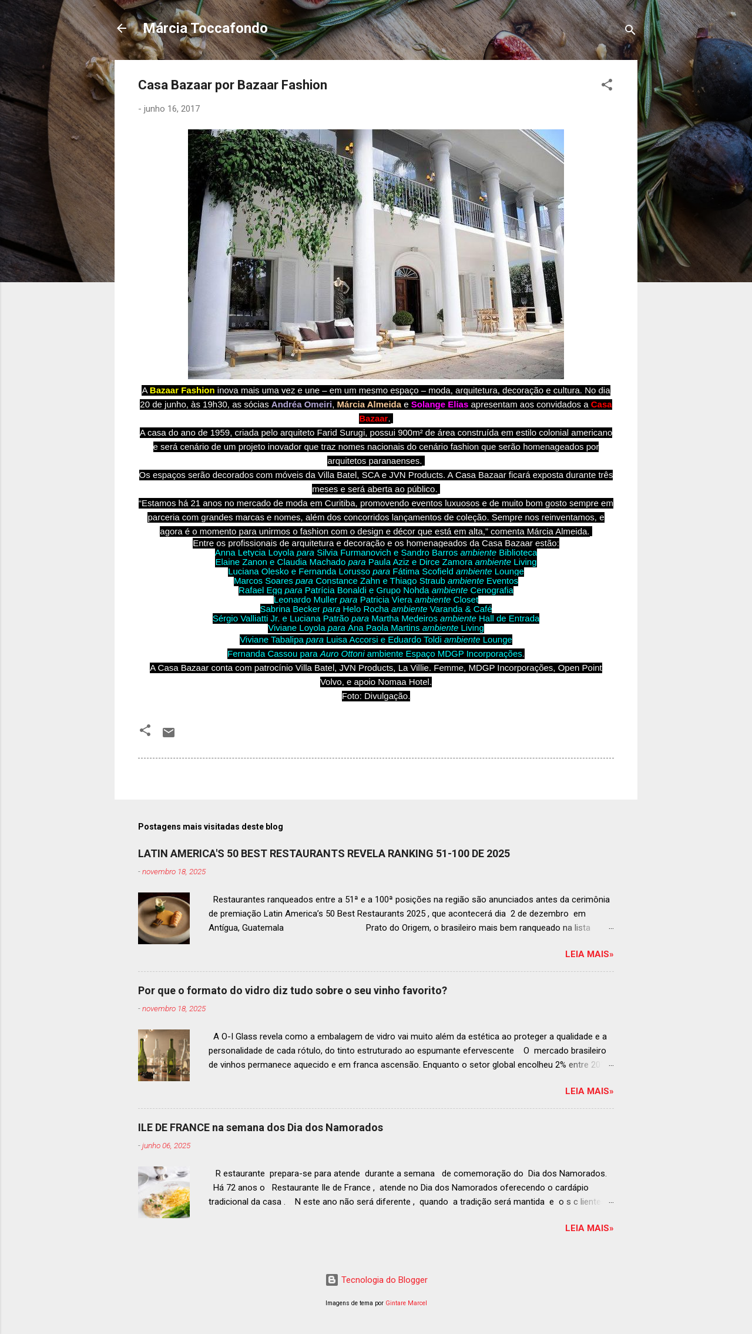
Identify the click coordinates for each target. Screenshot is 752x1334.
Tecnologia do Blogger (376, 1280)
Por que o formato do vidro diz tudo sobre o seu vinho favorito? (292, 990)
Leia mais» (589, 954)
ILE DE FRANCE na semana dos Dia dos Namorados (260, 1127)
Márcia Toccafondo (205, 28)
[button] (607, 87)
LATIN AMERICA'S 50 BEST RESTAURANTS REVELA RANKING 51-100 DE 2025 (324, 853)
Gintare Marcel (406, 1303)
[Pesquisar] (630, 32)
